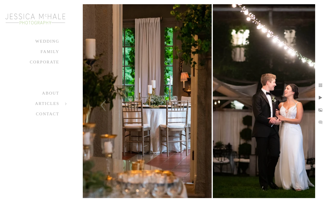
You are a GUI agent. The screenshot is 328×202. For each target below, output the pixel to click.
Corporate (44, 62)
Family (50, 51)
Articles (47, 103)
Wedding (47, 41)
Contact (47, 114)
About (50, 93)
